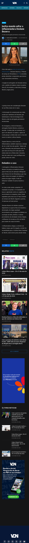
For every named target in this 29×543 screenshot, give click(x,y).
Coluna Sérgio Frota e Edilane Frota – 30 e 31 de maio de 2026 (14, 295)
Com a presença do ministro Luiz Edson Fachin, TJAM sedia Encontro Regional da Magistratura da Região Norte (14, 341)
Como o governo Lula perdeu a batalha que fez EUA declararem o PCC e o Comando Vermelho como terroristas (19, 416)
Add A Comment (14, 351)
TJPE (18, 74)
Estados (12, 8)
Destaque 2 (5, 239)
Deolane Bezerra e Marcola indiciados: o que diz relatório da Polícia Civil (14, 318)
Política (19, 8)
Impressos (5, 8)
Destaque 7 (12, 239)
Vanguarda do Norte (12, 37)
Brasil (3, 22)
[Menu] (2, 3)
